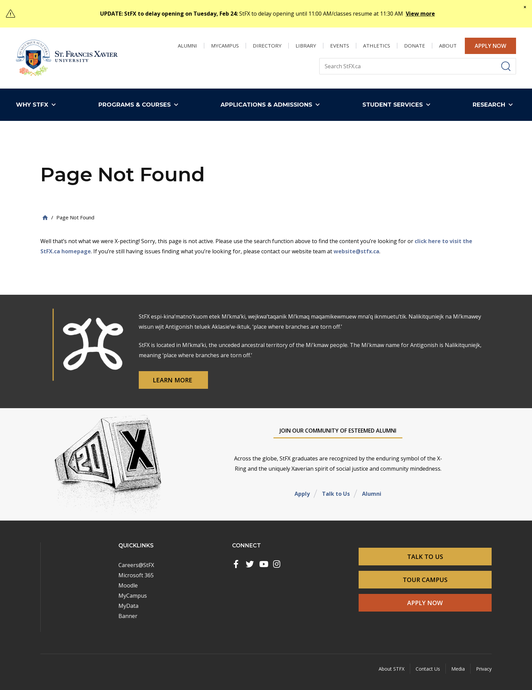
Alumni (371, 493)
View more (420, 13)
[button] (37, 105)
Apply (302, 493)
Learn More (173, 380)
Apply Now (490, 46)
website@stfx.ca (356, 251)
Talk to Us (336, 493)
